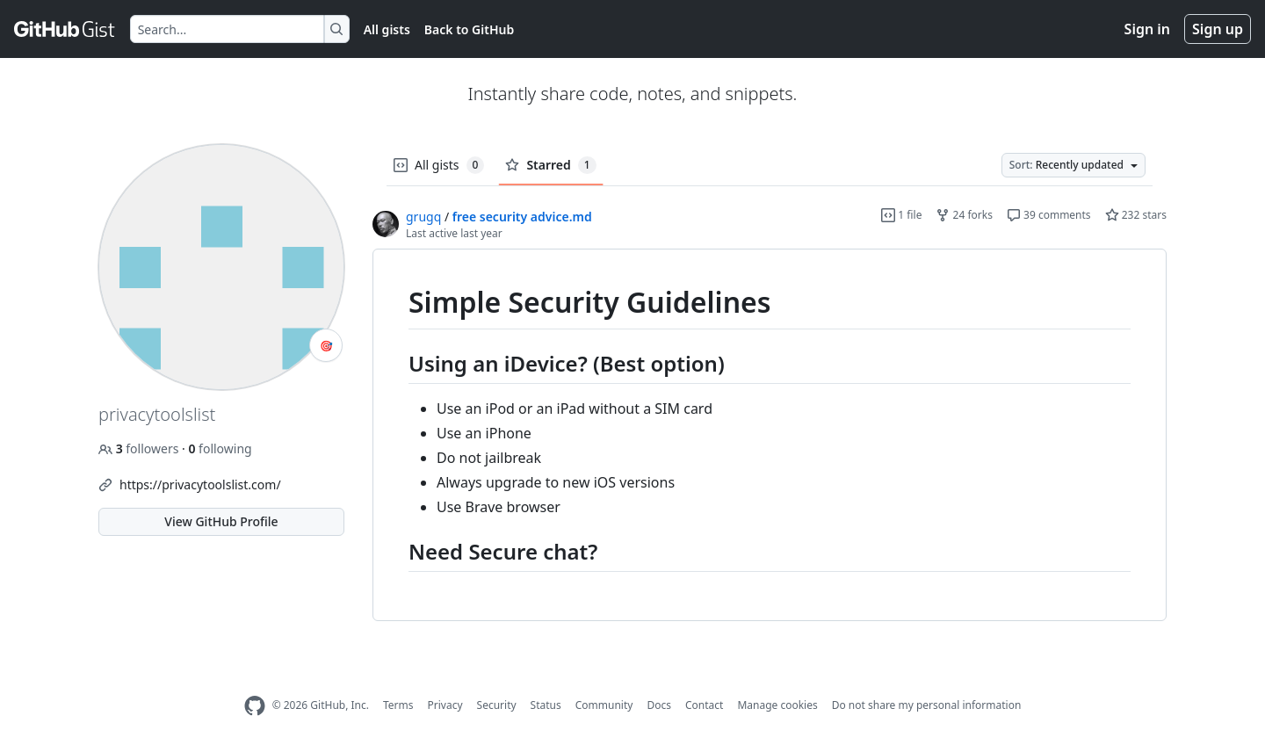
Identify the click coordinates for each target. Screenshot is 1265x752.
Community (604, 705)
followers (140, 448)
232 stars (1136, 214)
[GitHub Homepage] (254, 706)
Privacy (445, 705)
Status (546, 705)
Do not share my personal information (927, 705)
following (219, 448)
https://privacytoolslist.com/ (200, 484)
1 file (901, 214)
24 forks (964, 214)
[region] (769, 435)
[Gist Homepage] (65, 29)
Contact (704, 705)
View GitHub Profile (221, 521)
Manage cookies (777, 705)
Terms (398, 705)
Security (497, 705)
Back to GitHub (469, 29)
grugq (423, 216)
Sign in (1147, 29)
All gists (387, 29)
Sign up (1217, 29)
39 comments (1049, 214)
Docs (659, 705)
